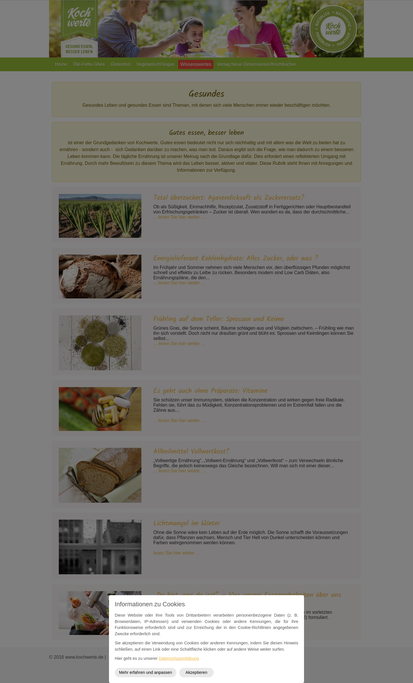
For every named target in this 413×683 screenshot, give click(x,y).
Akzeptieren (196, 672)
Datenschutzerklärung (179, 658)
